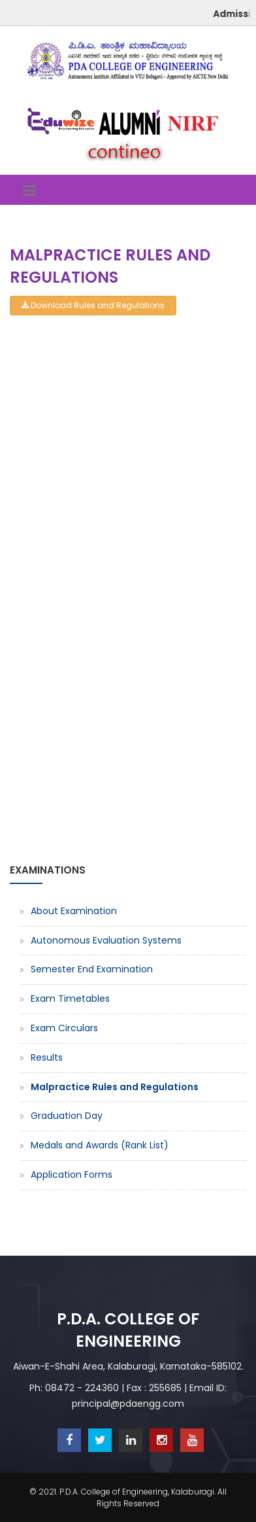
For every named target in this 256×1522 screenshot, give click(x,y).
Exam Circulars (64, 1028)
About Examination (74, 910)
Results (47, 1057)
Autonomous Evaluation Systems (106, 940)
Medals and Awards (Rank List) (99, 1145)
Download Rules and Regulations (93, 305)
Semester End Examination (92, 969)
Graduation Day (67, 1115)
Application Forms (71, 1174)
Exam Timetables (70, 998)
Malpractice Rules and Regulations (115, 1086)
